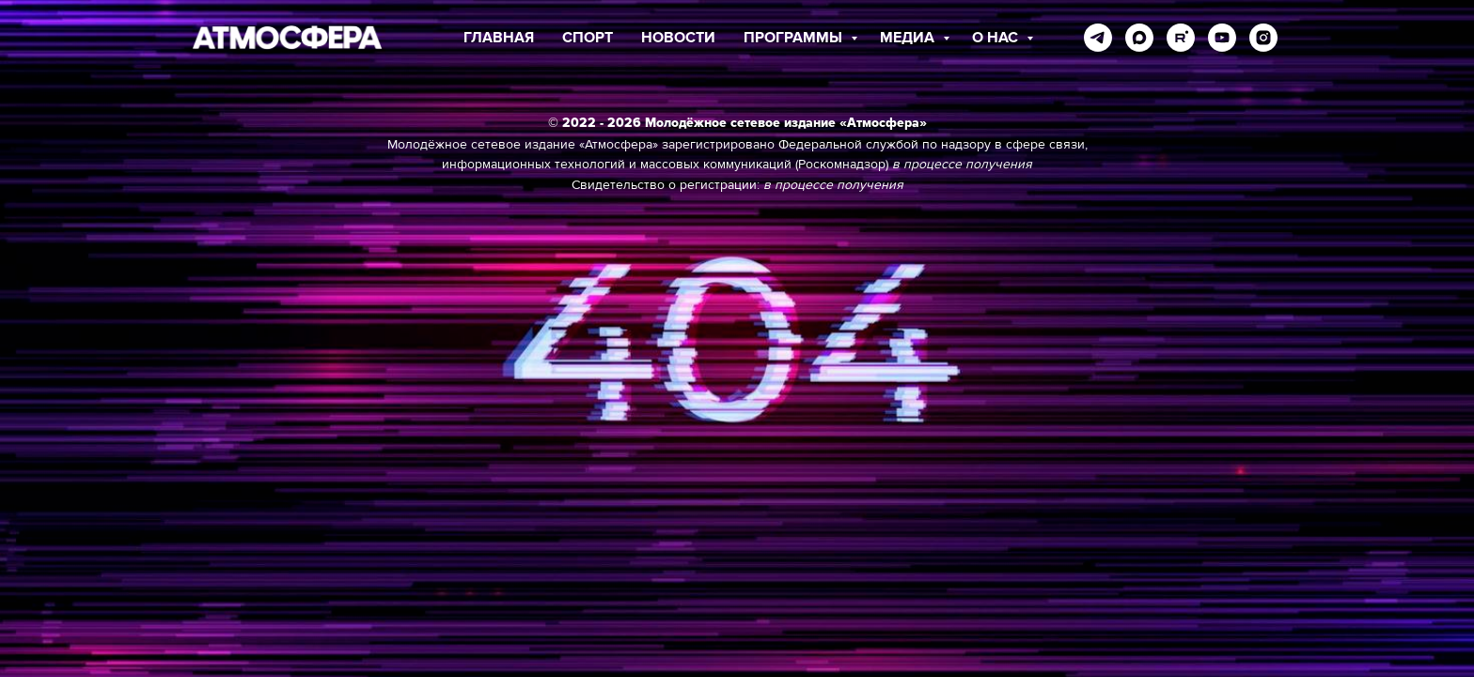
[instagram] (1263, 38)
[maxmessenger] (1139, 38)
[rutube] (1181, 38)
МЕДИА (909, 37)
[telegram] (1098, 38)
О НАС (997, 37)
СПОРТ (587, 37)
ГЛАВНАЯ (498, 37)
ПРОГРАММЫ (795, 37)
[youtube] (1222, 38)
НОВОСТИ (678, 37)
